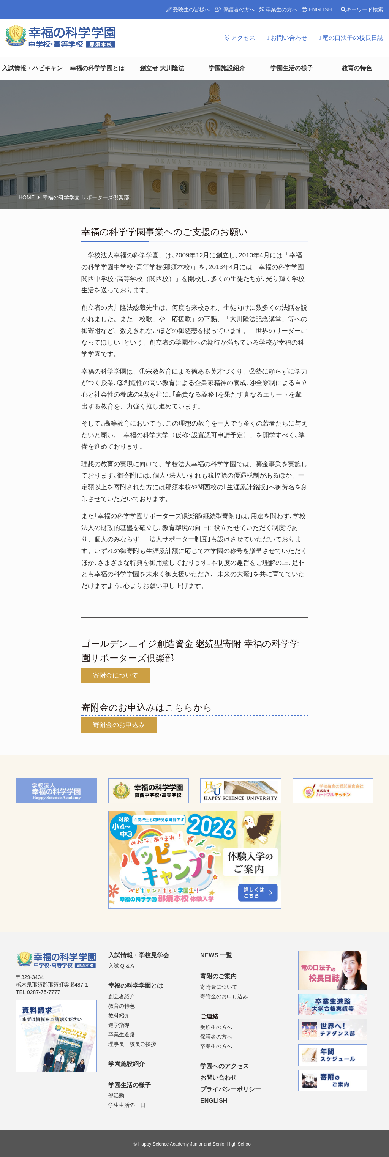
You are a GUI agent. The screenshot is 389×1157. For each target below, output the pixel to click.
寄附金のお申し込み (224, 996)
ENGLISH (317, 9)
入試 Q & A (121, 966)
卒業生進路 (121, 1034)
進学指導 (119, 1025)
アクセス (240, 38)
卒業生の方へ (278, 9)
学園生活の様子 (291, 68)
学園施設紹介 (227, 68)
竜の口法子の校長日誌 (351, 38)
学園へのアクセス (224, 1066)
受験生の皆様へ (188, 9)
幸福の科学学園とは (97, 68)
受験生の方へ (216, 1027)
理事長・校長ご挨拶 (132, 1044)
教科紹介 (119, 1015)
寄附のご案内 (218, 976)
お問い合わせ (287, 38)
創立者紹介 (121, 996)
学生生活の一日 (126, 1105)
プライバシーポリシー (230, 1089)
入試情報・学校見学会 (138, 955)
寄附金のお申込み (119, 724)
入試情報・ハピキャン (32, 68)
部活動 (116, 1095)
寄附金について (115, 675)
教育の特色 (357, 68)
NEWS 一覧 (216, 955)
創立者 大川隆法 (162, 68)
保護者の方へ (235, 9)
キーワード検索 (362, 9)
